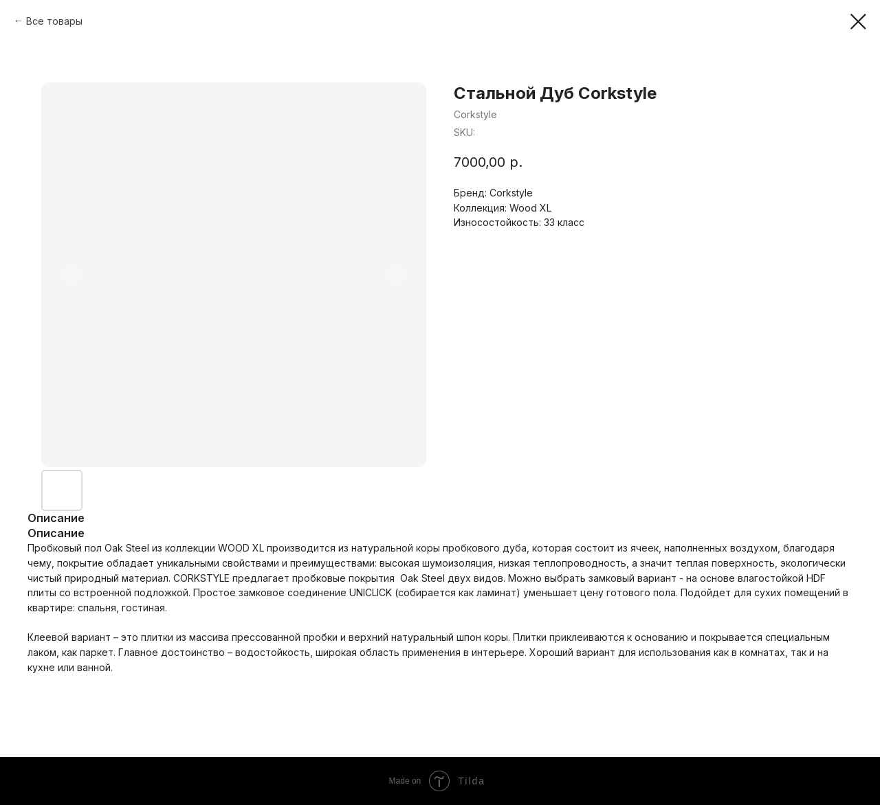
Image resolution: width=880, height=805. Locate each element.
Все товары (54, 21)
